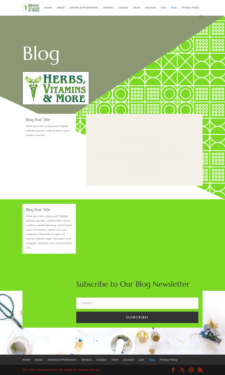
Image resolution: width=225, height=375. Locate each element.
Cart (163, 7)
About (61, 7)
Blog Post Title (38, 119)
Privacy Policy (190, 7)
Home (48, 7)
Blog (174, 7)
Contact (123, 7)
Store (136, 7)
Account (150, 7)
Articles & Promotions (84, 7)
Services (108, 7)
